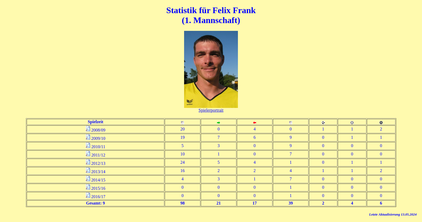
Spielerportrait (211, 110)
